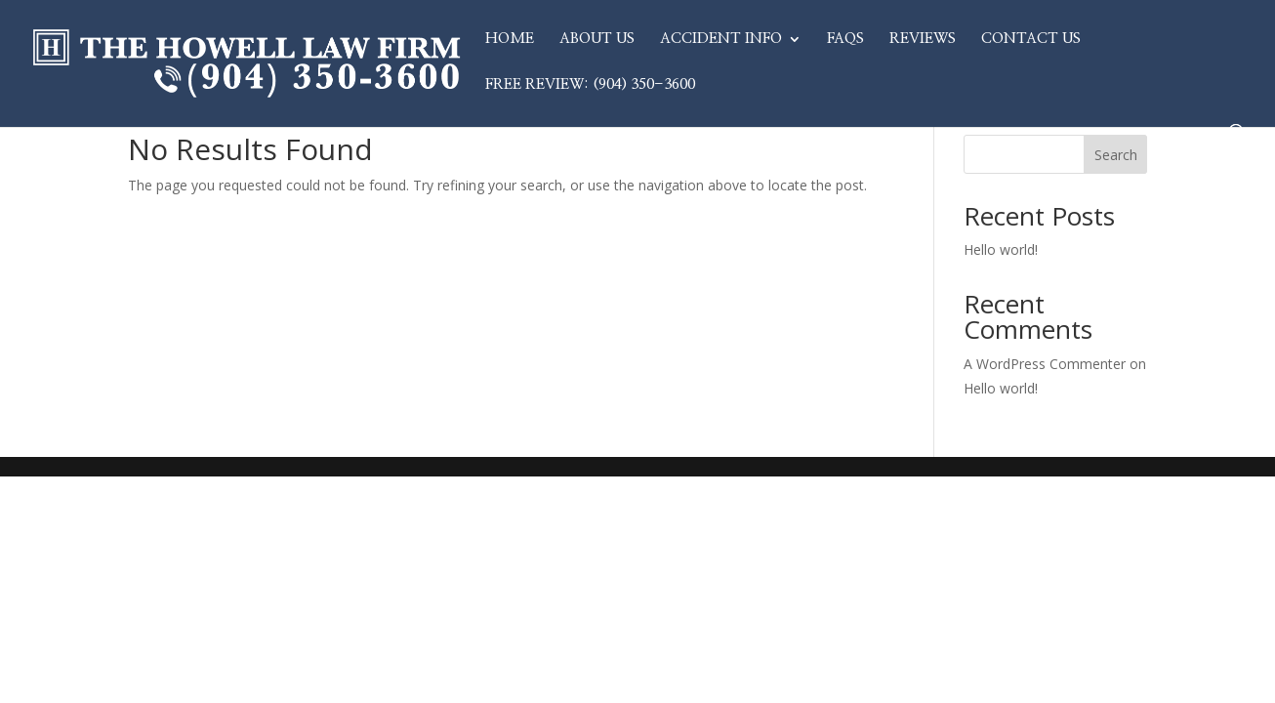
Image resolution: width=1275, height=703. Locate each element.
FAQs (845, 39)
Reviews (922, 39)
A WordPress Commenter (1045, 363)
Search (1115, 154)
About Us (597, 39)
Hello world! (1001, 249)
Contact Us (1031, 39)
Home (509, 39)
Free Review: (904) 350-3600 (590, 85)
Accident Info (721, 39)
